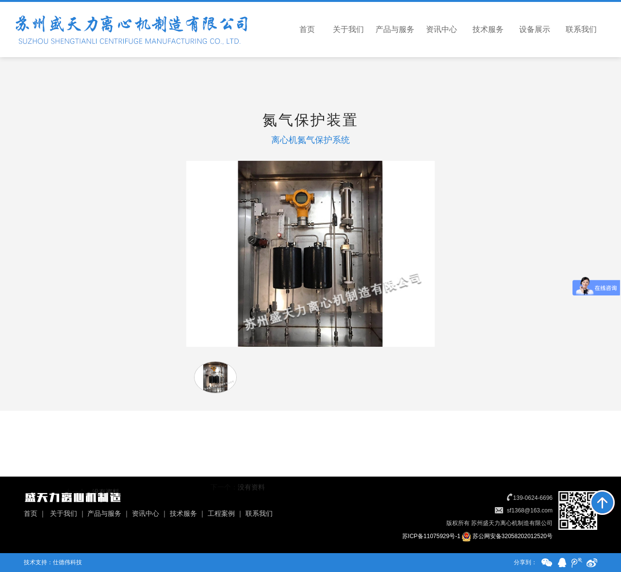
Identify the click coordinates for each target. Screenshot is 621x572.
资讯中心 (441, 29)
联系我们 (581, 29)
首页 (307, 29)
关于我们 (348, 29)
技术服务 (488, 29)
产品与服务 (395, 29)
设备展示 (534, 29)
